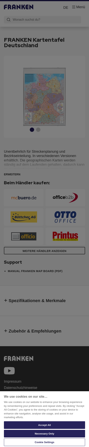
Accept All (44, 425)
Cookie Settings (44, 442)
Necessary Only (44, 433)
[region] (44, 419)
